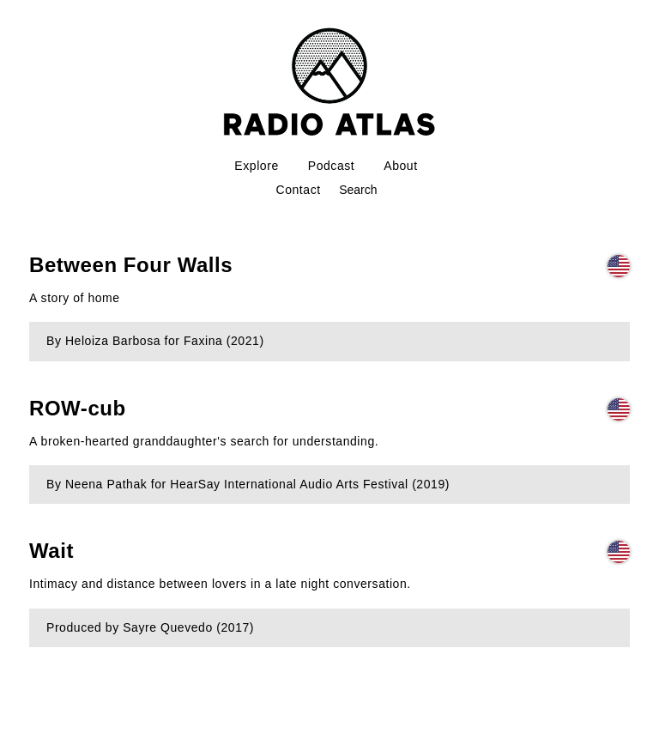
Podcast (331, 166)
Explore (256, 166)
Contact (298, 190)
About (400, 166)
